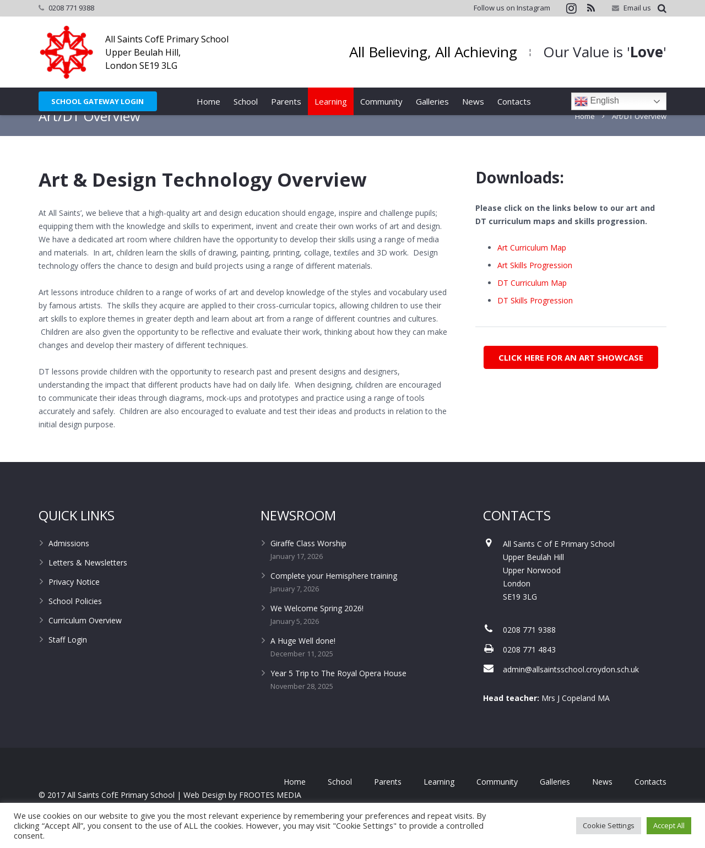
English (596, 101)
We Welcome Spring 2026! (317, 627)
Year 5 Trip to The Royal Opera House (338, 692)
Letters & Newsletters (87, 581)
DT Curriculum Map (532, 301)
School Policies (75, 620)
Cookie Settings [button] (608, 825)
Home (585, 135)
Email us (637, 8)
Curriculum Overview (85, 639)
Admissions (68, 562)
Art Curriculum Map (531, 266)
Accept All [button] (669, 825)
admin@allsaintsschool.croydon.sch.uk (571, 688)
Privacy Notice (74, 600)
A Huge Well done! (302, 659)
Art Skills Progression (534, 284)
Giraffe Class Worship (308, 562)
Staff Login (67, 658)
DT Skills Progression (535, 319)
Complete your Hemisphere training (333, 594)
